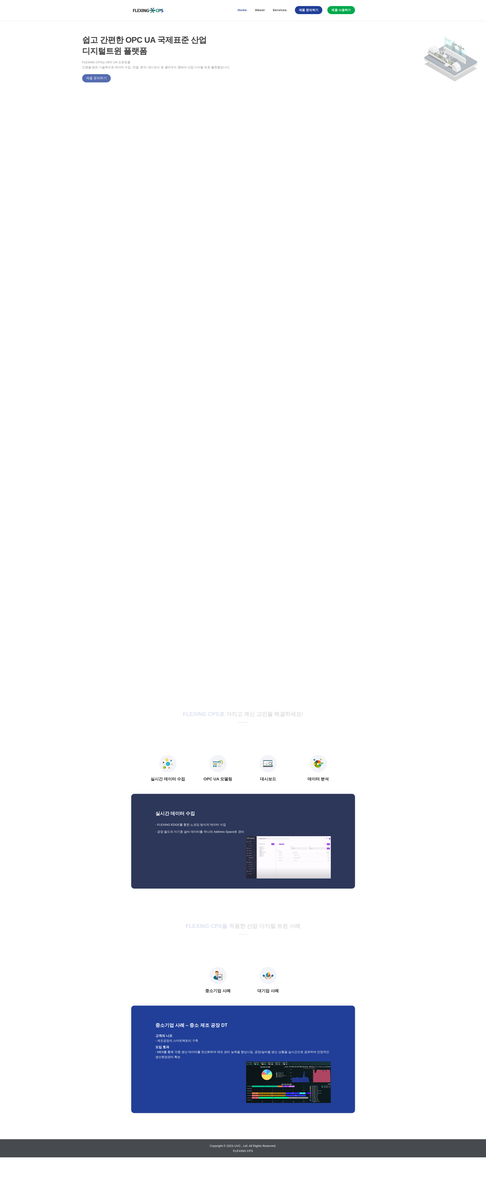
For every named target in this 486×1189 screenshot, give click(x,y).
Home (242, 10)
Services (280, 10)
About (260, 10)
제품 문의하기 (308, 10)
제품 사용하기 (341, 10)
